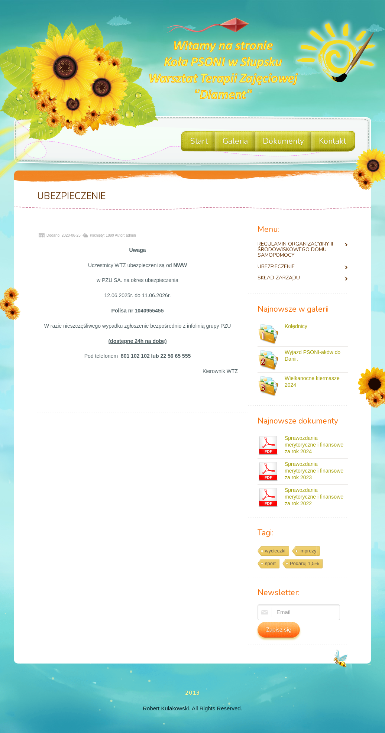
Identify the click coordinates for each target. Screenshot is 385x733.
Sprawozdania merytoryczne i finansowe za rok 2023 (314, 470)
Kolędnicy (296, 326)
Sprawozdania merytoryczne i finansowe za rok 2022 (314, 496)
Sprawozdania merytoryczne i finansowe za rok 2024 (314, 444)
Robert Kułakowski (166, 708)
